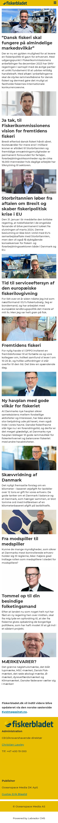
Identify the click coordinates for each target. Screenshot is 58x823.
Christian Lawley (13, 744)
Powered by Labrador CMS (29, 818)
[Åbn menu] (55, 2)
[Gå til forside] (26, 3)
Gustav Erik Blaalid (14, 794)
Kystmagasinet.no (14, 711)
